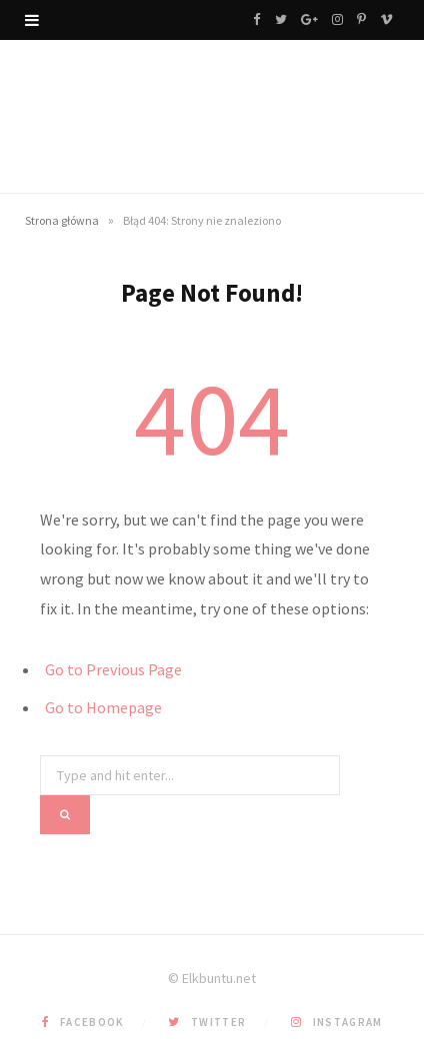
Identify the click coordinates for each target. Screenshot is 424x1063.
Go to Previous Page (113, 669)
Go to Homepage (103, 707)
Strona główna (62, 220)
